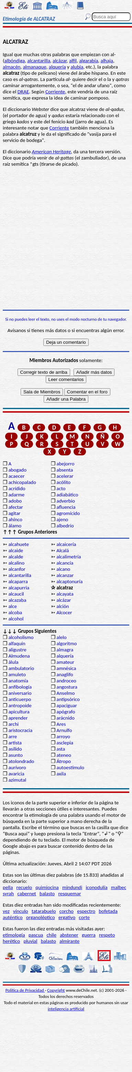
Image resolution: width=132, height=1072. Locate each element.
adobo (15, 501)
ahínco (15, 519)
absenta (64, 470)
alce (12, 606)
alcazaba (17, 600)
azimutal (17, 780)
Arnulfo (64, 730)
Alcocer (64, 612)
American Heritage (51, 151)
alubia (76, 67)
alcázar (60, 61)
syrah (8, 893)
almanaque (34, 67)
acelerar (64, 476)
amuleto (17, 674)
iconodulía (96, 887)
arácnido (65, 718)
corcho (66, 911)
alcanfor (16, 569)
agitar (14, 513)
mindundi (72, 887)
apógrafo (65, 712)
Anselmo (65, 693)
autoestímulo (70, 767)
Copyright (56, 990)
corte (84, 917)
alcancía (64, 563)
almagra (64, 650)
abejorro (65, 464)
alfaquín (16, 643)
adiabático (67, 495)
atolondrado (21, 761)
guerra (89, 935)
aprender (18, 718)
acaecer (16, 476)
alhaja (106, 61)
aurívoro (17, 767)
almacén (11, 67)
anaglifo (64, 674)
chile (51, 935)
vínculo (20, 911)
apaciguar (66, 705)
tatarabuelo (44, 911)
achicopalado (22, 482)
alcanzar (65, 575)
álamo (14, 526)
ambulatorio (21, 668)
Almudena (19, 656)
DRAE (23, 92)
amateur (65, 662)
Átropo (63, 761)
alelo (61, 637)
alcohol (15, 619)
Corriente (55, 92)
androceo (66, 681)
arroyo (63, 736)
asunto (15, 755)
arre (12, 736)
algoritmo (66, 643)
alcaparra (18, 581)
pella (8, 887)
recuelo (24, 887)
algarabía (88, 61)
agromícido (68, 513)
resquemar (69, 893)
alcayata (64, 594)
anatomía (18, 681)
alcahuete (18, 544)
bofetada (108, 911)
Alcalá (62, 550)
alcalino (16, 563)
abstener (69, 935)
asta (60, 749)
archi (13, 724)
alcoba (15, 612)
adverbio (65, 501)
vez (6, 911)
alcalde (15, 557)
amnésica (66, 668)
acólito (63, 482)
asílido (15, 749)
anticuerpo (19, 699)
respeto (107, 935)
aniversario (19, 693)
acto (60, 488)
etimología (14, 935)
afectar (15, 507)
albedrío (65, 526)
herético (11, 941)
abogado (17, 470)
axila (61, 774)
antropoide (19, 705)
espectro (86, 911)
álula (13, 662)
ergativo (66, 917)
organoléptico (40, 917)
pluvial (30, 941)
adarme (16, 495)
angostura (66, 687)
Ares (61, 724)
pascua (36, 935)
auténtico (13, 917)
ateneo (63, 755)
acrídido (16, 488)
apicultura (18, 712)
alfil (73, 61)
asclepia (64, 743)
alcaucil (16, 594)
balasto (47, 893)
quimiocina (46, 887)
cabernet (27, 893)
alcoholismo (20, 637)
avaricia (16, 774)
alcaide (15, 550)
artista (15, 743)
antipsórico (68, 699)
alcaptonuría (69, 581)
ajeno (62, 519)
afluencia (65, 507)
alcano (63, 569)
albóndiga (14, 61)
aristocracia (20, 730)
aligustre (17, 650)
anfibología (20, 687)
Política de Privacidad (25, 990)
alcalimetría (68, 557)
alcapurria (18, 588)
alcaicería (66, 544)
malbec (118, 887)
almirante (69, 941)
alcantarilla (38, 61)
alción (62, 606)
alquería (57, 67)
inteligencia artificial (66, 1008)
